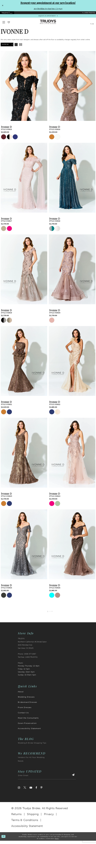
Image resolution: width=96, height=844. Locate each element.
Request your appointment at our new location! (48, 2)
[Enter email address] (47, 780)
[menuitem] (9, 13)
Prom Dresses (24, 711)
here (57, 842)
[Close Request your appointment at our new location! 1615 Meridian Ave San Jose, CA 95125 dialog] (2, 5)
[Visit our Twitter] (25, 791)
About (21, 695)
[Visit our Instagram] (19, 791)
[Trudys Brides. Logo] (48, 25)
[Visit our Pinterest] (41, 791)
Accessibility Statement (29, 732)
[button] (91, 25)
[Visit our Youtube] (31, 791)
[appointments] (48, 18)
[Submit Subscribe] (72, 780)
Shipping (33, 817)
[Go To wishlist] (9, 25)
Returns (16, 817)
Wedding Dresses (26, 700)
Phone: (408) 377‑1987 (27, 657)
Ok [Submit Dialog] (4, 840)
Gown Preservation (27, 726)
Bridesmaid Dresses (27, 705)
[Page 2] (50, 614)
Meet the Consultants (28, 721)
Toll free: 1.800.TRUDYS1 (27, 660)
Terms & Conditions (24, 823)
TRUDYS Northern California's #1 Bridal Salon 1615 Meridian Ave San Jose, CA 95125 (32, 647)
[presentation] (24, 89)
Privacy (49, 817)
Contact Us (23, 716)
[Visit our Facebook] (36, 791)
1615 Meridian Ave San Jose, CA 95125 (48, 8)
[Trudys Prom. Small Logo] (9, 13)
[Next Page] (53, 614)
